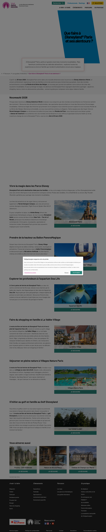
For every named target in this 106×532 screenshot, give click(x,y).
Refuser (67, 272)
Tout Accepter (76, 272)
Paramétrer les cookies (30, 272)
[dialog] (53, 266)
